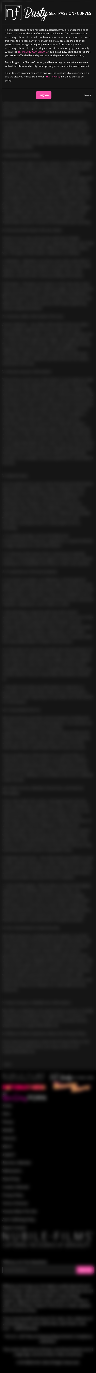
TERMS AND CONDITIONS (32, 51)
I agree (43, 95)
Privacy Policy (52, 76)
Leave (87, 95)
